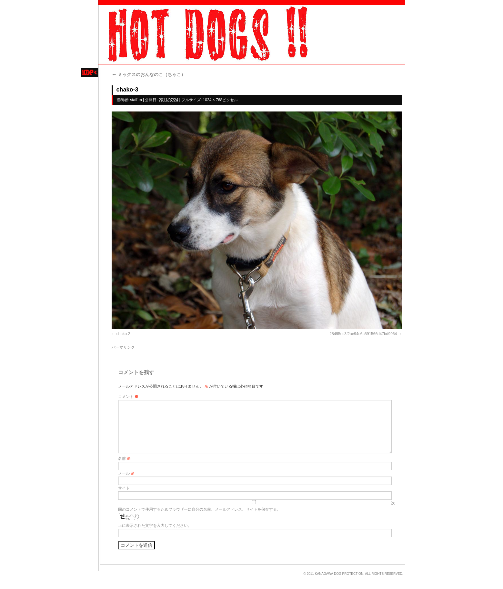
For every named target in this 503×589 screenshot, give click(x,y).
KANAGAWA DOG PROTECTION (339, 573)
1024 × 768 (212, 100)
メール (126, 473)
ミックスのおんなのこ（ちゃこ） (149, 74)
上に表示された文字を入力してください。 (155, 525)
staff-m (136, 100)
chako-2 (123, 334)
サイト (124, 488)
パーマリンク (123, 347)
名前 (124, 458)
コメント (128, 396)
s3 (101, 571)
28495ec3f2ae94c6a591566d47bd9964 (363, 334)
